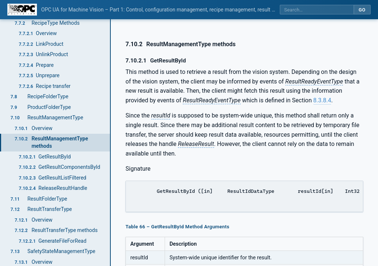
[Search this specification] (317, 10)
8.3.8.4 (322, 100)
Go (361, 10)
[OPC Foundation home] (22, 10)
